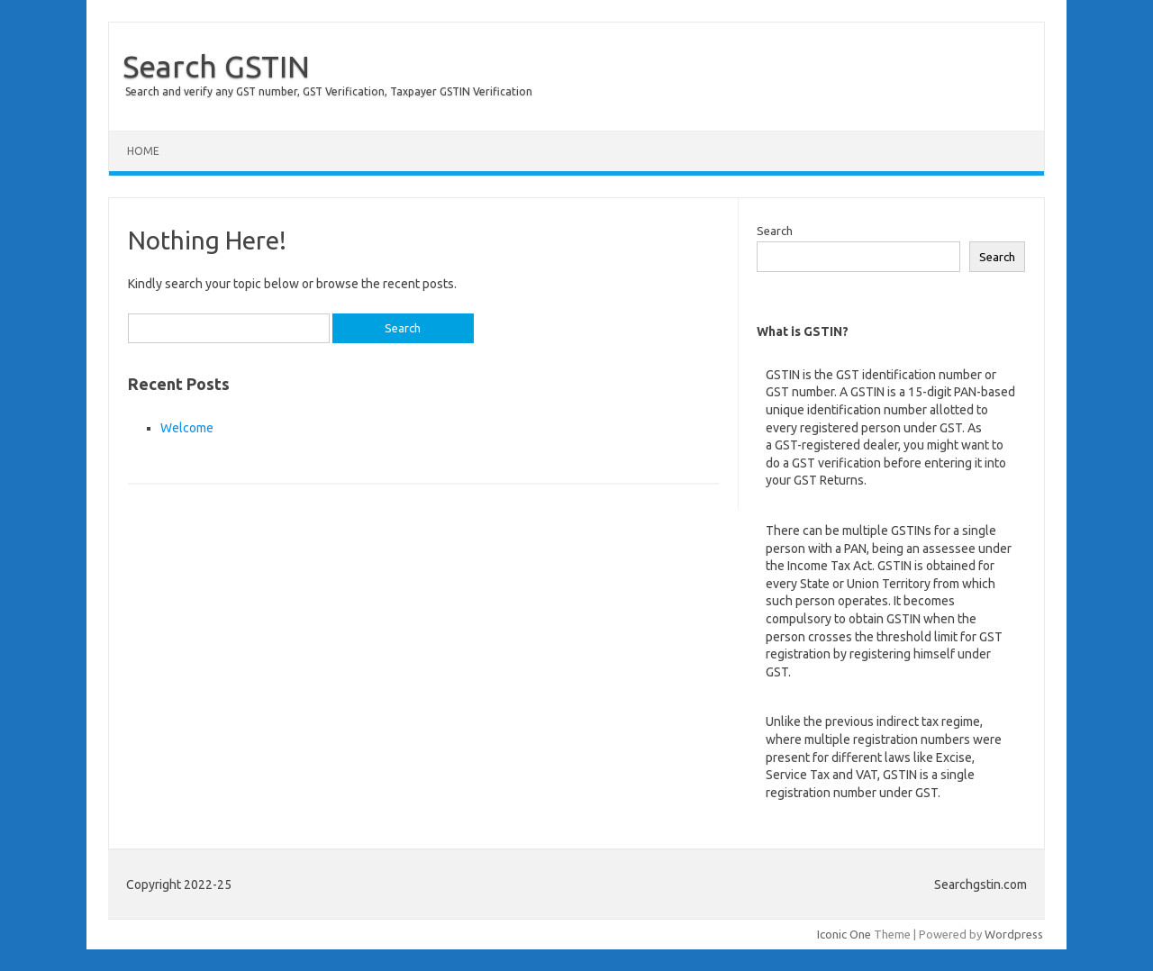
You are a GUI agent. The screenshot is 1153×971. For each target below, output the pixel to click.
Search (775, 230)
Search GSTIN (216, 66)
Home (143, 151)
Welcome (186, 428)
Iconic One (844, 934)
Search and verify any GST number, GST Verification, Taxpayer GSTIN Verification (328, 91)
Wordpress (1014, 934)
